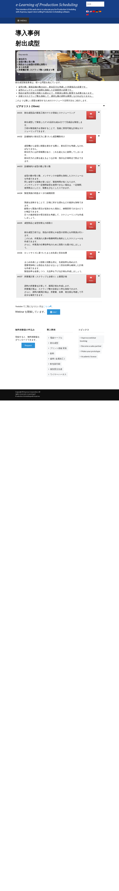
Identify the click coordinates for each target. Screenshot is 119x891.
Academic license (88, 356)
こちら (47, 306)
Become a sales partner (91, 346)
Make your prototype (90, 351)
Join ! (53, 312)
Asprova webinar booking (88, 339)
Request (28, 345)
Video (91, 115)
